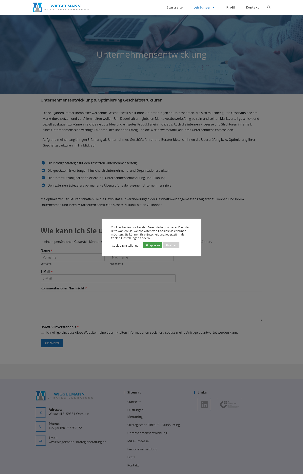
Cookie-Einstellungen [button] (126, 245)
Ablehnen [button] (171, 245)
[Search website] (268, 7)
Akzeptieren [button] (153, 245)
